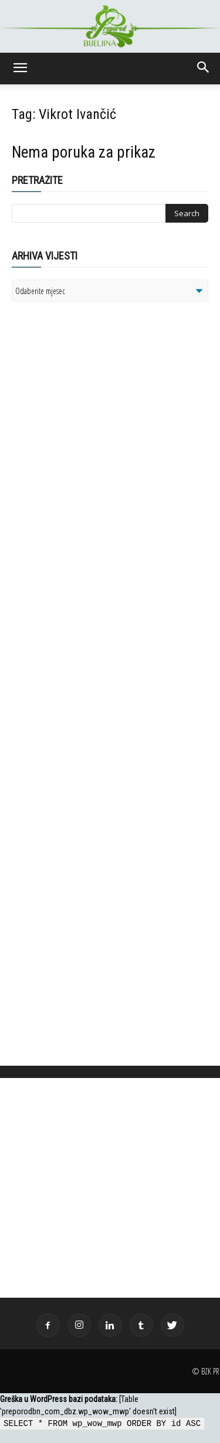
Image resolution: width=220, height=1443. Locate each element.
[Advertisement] (103, 461)
